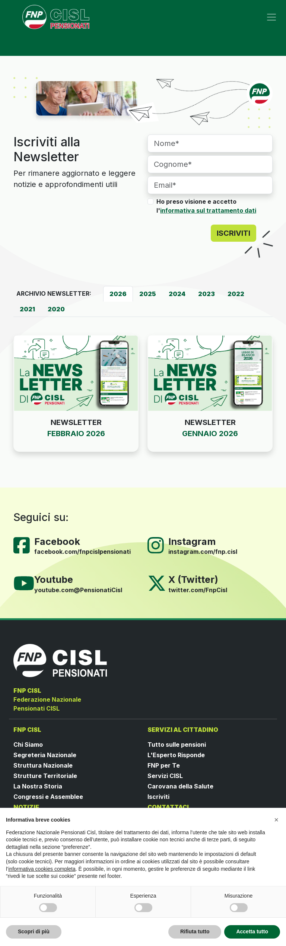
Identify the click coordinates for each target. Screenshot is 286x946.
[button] (276, 820)
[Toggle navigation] (271, 17)
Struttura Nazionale (43, 765)
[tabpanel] (143, 402)
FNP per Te (163, 765)
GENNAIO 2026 (210, 433)
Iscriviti (158, 796)
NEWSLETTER (76, 422)
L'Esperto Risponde (176, 755)
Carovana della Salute (180, 786)
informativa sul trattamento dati (208, 210)
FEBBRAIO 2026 (76, 433)
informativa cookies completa (42, 869)
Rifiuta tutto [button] (195, 931)
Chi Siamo (28, 744)
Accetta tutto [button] (252, 931)
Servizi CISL (165, 776)
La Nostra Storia (37, 786)
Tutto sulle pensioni (176, 744)
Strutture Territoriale (45, 776)
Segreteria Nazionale (44, 755)
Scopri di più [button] (34, 931)
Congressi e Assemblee (48, 796)
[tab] (118, 294)
